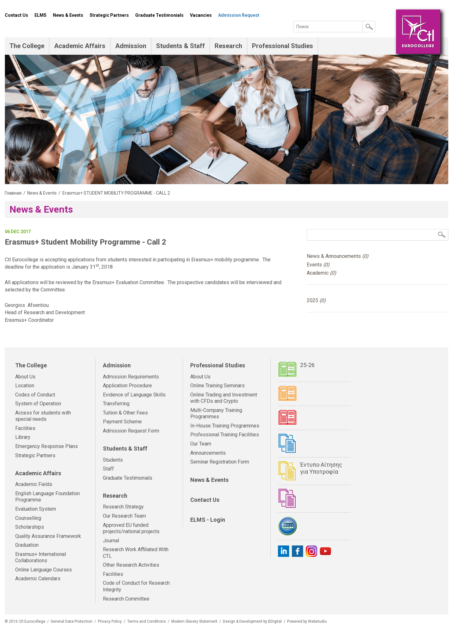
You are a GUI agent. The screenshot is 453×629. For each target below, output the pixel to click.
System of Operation (38, 404)
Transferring (116, 404)
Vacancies (201, 15)
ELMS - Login (207, 519)
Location (24, 386)
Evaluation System (35, 509)
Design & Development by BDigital (252, 621)
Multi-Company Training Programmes (216, 413)
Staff (108, 469)
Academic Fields (33, 484)
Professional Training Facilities (224, 435)
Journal (111, 541)
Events (318, 265)
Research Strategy (123, 507)
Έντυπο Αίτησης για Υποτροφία (321, 468)
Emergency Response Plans (46, 446)
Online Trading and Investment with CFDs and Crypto (223, 398)
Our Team (200, 444)
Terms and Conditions (146, 621)
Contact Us (16, 15)
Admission (130, 46)
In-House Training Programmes (224, 426)
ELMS (41, 15)
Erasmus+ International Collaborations (40, 557)
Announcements (208, 453)
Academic (321, 273)
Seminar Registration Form (219, 462)
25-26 (307, 365)
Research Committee (126, 599)
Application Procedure (127, 386)
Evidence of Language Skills (134, 395)
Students (113, 460)
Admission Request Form (131, 431)
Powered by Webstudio (307, 621)
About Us (25, 377)
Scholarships (29, 527)
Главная (13, 193)
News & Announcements (337, 256)
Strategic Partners (109, 15)
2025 (316, 300)
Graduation (27, 545)
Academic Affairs (79, 46)
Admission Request (238, 15)
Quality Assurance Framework (48, 536)
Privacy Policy (110, 621)
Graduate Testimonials (159, 15)
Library (22, 437)
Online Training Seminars (217, 386)
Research (228, 46)
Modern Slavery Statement (194, 621)
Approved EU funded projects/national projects (131, 528)
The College (26, 46)
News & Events (68, 15)
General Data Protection (71, 621)
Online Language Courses (43, 570)
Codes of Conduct (35, 395)
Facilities (25, 428)
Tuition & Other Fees (125, 413)
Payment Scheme (122, 422)
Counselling (28, 518)
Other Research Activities (131, 565)
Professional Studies (282, 46)
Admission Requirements (131, 377)
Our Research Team (124, 516)
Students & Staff (180, 46)
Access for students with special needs (43, 416)
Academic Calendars (37, 579)
